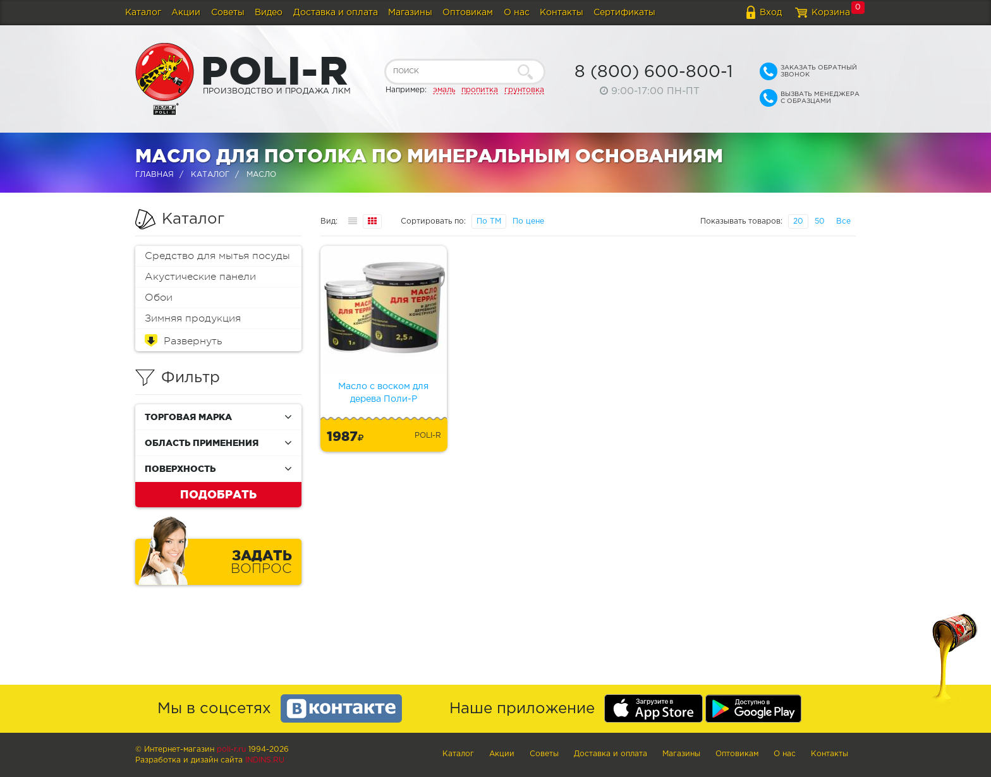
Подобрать (218, 494)
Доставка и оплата (335, 12)
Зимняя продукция (193, 318)
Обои (159, 297)
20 (798, 221)
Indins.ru (264, 760)
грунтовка (524, 90)
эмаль (444, 90)
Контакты (561, 12)
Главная (154, 174)
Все (843, 221)
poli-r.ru (231, 749)
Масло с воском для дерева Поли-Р (383, 393)
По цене (528, 221)
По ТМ (489, 221)
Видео (269, 12)
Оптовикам (467, 12)
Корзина (831, 12)
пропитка (479, 90)
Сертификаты (624, 12)
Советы (228, 12)
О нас (517, 12)
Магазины (410, 12)
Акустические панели (200, 276)
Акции (185, 12)
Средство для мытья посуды (217, 256)
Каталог (143, 12)
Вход (771, 12)
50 (820, 221)
